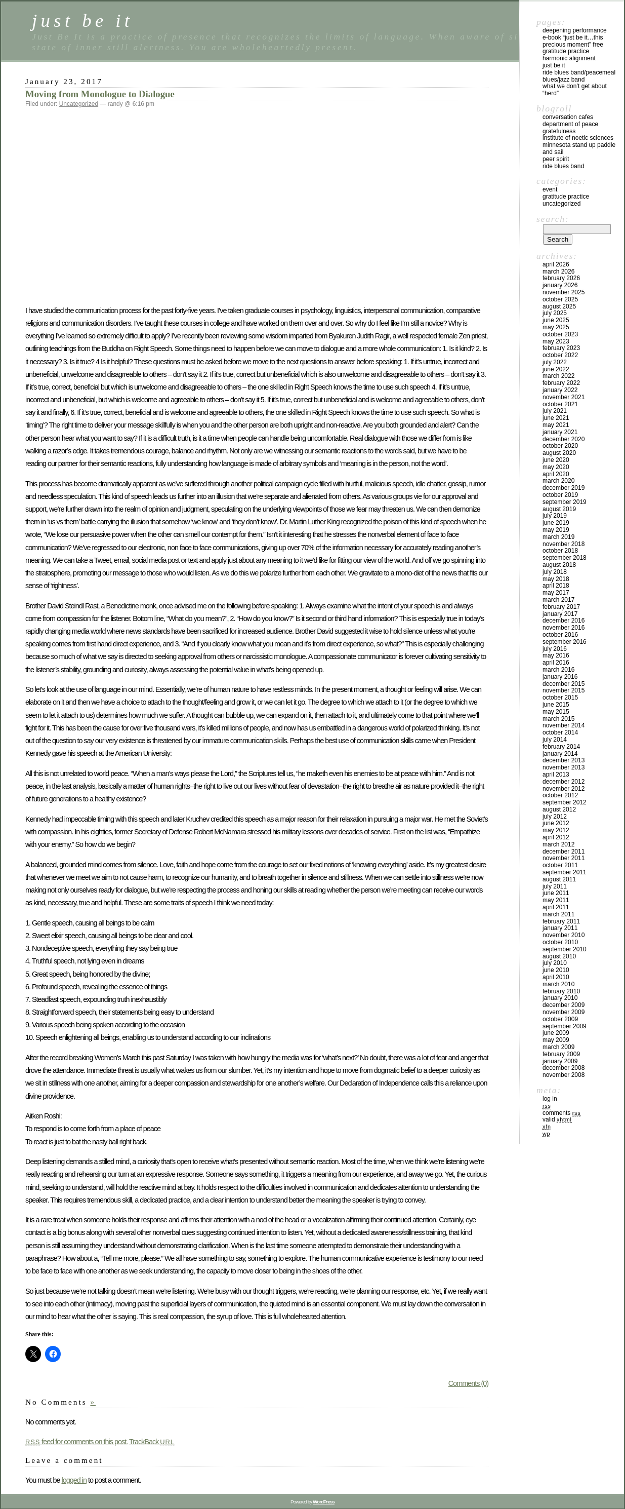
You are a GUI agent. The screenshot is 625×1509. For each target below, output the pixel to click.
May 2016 (556, 655)
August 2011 (559, 879)
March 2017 (558, 599)
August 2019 (559, 509)
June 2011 (556, 893)
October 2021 (560, 404)
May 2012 (556, 830)
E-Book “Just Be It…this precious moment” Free (573, 41)
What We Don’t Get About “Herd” (575, 90)
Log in (550, 1098)
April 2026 (556, 264)
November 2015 (564, 690)
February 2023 (561, 348)
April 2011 (556, 907)
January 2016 (560, 676)
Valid (557, 1119)
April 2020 (556, 474)
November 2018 (564, 544)
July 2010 (555, 962)
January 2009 (560, 1061)
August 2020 (559, 452)
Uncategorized (78, 103)
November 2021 (564, 397)
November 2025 (564, 292)
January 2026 (560, 285)
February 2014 (561, 746)
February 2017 (561, 606)
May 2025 (556, 327)
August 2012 (559, 809)
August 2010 (559, 956)
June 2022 (556, 369)
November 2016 (564, 627)
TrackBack (152, 1442)
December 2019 (564, 487)
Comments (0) (468, 1383)
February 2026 (561, 278)
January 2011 (560, 928)
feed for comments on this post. (76, 1442)
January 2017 (560, 613)
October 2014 (560, 732)
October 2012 (560, 795)
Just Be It (554, 65)
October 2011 (560, 865)
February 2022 (561, 382)
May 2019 (556, 529)
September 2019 (565, 502)
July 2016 (555, 648)
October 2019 (560, 494)
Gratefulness (559, 131)
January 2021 (560, 432)
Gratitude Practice (566, 51)
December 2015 (564, 683)
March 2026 (558, 271)
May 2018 (556, 579)
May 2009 (556, 1039)
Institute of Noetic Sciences (578, 137)
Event (550, 189)
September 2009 (565, 1026)
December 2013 (564, 760)
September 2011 (565, 872)
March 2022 (558, 375)
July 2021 (555, 410)
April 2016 (556, 662)
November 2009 (564, 1012)
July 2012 (555, 816)
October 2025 (560, 299)
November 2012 (564, 788)
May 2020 (556, 467)
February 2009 (561, 1054)
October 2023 (560, 334)
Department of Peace (570, 124)
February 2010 (561, 991)
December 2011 (564, 851)
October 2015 (560, 697)
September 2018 (565, 557)
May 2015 (556, 711)
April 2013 (556, 774)
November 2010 (564, 935)
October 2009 (560, 1019)
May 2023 (556, 341)
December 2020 (564, 439)
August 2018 (559, 564)
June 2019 (556, 522)
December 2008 (564, 1067)
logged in (73, 1480)
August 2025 (559, 306)
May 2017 (556, 592)
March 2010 (558, 984)
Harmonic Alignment (569, 58)
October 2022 (560, 355)
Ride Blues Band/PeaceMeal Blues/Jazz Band (579, 76)
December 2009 (564, 1005)
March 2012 (558, 844)
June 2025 (556, 320)
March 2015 (558, 718)
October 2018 (560, 550)
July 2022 (555, 362)
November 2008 (564, 1074)
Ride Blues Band (563, 166)
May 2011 (556, 900)
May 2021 (556, 425)
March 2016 (558, 669)
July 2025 (555, 313)
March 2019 (558, 536)
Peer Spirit (556, 159)
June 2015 (556, 704)
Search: (552, 219)
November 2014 (564, 725)
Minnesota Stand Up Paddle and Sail (579, 148)
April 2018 (556, 585)
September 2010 (565, 949)
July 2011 (555, 886)
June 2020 (556, 459)
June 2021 (556, 417)
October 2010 (560, 942)
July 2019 (555, 515)
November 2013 (564, 767)
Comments (561, 1112)
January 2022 (560, 390)
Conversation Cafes (568, 117)
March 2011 (558, 914)
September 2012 (565, 802)
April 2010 (556, 977)
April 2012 (556, 837)
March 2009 (558, 1047)
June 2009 (556, 1032)
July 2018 (555, 571)
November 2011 (564, 858)
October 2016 (560, 634)
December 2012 (564, 781)
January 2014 (560, 753)
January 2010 (560, 997)
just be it (82, 20)
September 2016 (565, 641)
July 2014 (555, 739)
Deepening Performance (575, 30)
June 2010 (556, 970)
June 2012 (556, 823)
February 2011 (561, 921)
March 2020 (558, 480)
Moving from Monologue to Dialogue (100, 94)
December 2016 (564, 620)
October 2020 (560, 445)
